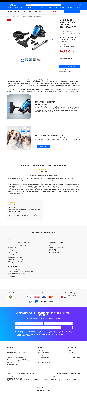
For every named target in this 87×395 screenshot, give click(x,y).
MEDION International (74, 357)
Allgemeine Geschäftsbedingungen (16, 352)
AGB (71, 191)
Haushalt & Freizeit (52, 7)
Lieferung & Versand (43, 355)
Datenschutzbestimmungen (23, 335)
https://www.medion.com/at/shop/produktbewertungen (57, 380)
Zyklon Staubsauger (17, 16)
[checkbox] (15, 331)
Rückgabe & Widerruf (43, 352)
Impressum (10, 362)
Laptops (9, 7)
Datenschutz (10, 355)
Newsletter (40, 350)
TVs (35, 7)
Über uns (70, 352)
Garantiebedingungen (43, 357)
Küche (62, 7)
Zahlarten (40, 360)
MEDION (8, 16)
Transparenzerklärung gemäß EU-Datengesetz (19, 360)
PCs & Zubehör (19, 7)
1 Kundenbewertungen (68, 46)
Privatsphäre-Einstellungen (14, 350)
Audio (41, 7)
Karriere (70, 355)
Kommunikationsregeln (13, 193)
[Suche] (60, 5)
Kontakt (70, 350)
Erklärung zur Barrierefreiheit (15, 357)
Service (78, 7)
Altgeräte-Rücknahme (13, 364)
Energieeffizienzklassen (44, 362)
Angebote (70, 7)
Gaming (29, 7)
